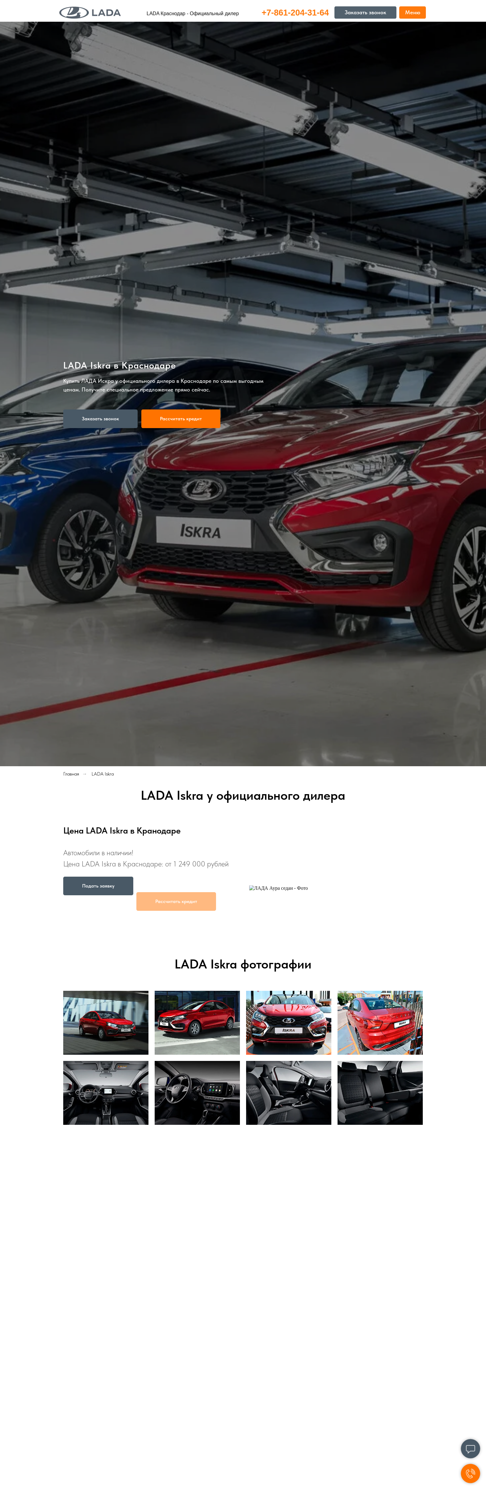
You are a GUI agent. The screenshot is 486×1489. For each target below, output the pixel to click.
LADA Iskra (102, 774)
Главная (71, 774)
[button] (100, 418)
